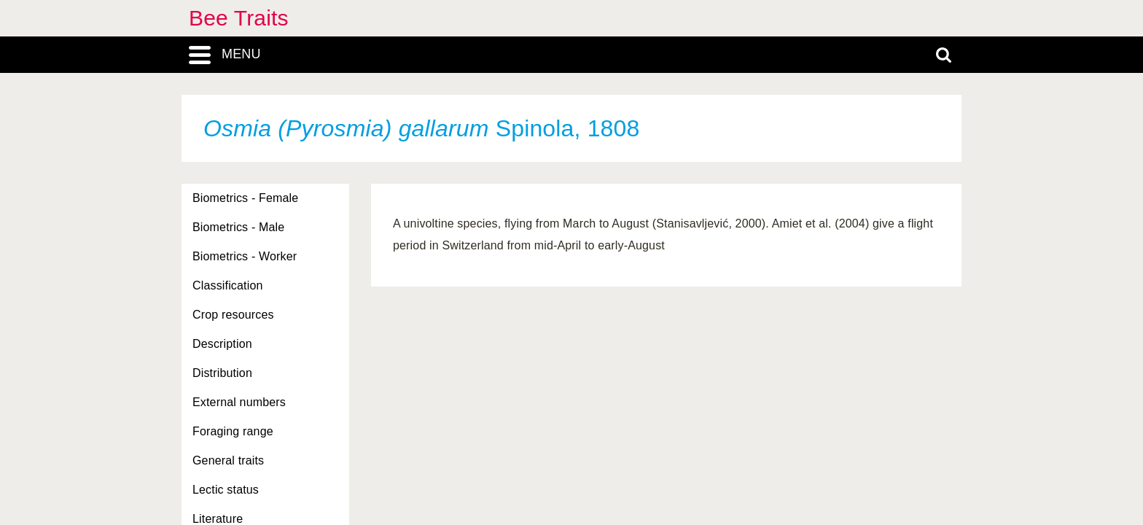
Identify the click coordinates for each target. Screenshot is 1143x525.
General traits (228, 460)
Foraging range (232, 431)
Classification (227, 285)
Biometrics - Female (245, 198)
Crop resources (233, 314)
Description (222, 344)
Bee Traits (239, 18)
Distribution (222, 373)
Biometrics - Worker (244, 256)
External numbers (239, 402)
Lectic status (225, 489)
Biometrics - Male (238, 227)
